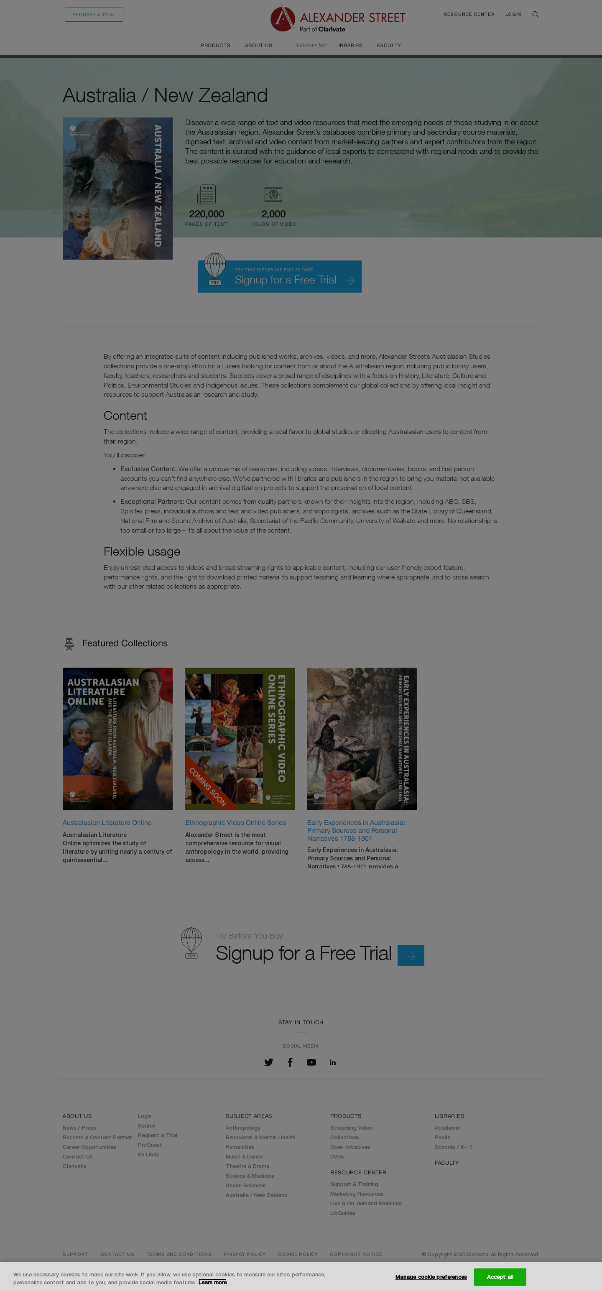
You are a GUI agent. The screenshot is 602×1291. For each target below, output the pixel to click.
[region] (301, 1276)
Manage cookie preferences (431, 1276)
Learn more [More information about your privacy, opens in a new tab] (213, 1282)
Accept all (500, 1276)
